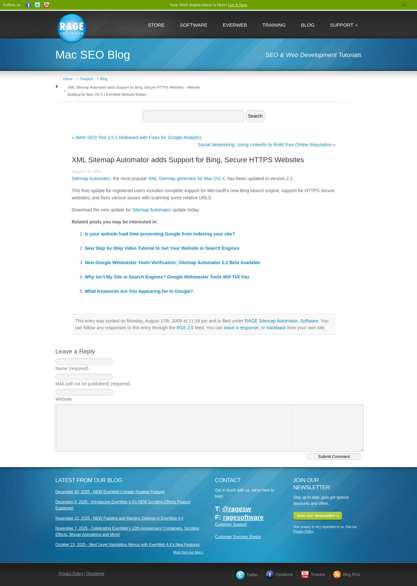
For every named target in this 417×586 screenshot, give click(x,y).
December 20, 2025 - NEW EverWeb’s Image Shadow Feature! (110, 492)
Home (68, 79)
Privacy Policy (303, 531)
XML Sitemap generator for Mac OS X (186, 178)
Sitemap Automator (91, 178)
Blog (308, 25)
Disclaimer (95, 573)
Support (340, 25)
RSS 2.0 (185, 327)
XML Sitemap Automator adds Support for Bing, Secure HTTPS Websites (188, 160)
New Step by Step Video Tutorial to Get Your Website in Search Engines (162, 248)
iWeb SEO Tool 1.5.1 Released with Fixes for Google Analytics (139, 137)
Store (156, 25)
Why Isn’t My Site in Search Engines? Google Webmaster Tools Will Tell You (167, 276)
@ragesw (236, 508)
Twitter (247, 575)
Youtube (313, 574)
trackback (276, 327)
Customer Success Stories (238, 537)
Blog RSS (346, 574)
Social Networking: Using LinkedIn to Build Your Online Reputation (265, 144)
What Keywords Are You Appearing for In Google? (139, 291)
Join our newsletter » (317, 515)
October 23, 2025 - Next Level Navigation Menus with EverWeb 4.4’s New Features (127, 544)
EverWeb (235, 25)
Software (193, 25)
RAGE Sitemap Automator (271, 320)
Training (274, 25)
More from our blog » (188, 552)
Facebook (279, 574)
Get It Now (238, 4)
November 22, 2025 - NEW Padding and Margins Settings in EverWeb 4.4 (119, 518)
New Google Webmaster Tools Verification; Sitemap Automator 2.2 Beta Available (172, 262)
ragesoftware (243, 517)
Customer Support (231, 524)
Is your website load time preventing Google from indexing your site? (160, 233)
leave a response (241, 327)
